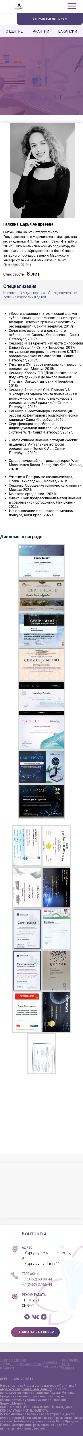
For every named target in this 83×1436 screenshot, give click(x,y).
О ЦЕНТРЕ (14, 31)
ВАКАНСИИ (67, 31)
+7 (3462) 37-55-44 (37, 1284)
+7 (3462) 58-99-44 (37, 1279)
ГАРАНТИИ (40, 31)
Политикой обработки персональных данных (38, 1387)
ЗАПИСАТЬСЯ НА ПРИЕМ (35, 1332)
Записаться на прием (50, 18)
